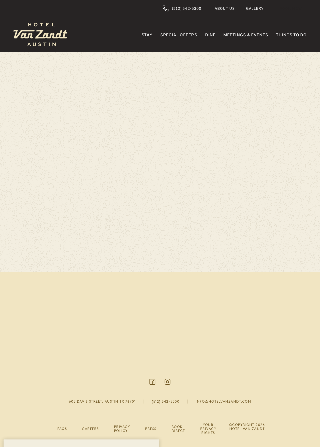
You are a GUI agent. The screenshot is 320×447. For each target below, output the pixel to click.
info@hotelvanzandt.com (223, 402)
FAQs (62, 429)
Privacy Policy (122, 429)
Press (150, 429)
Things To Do (291, 34)
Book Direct (178, 429)
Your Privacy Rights (208, 429)
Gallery (255, 8)
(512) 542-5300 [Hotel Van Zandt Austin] (181, 8)
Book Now (290, 8)
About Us (225, 8)
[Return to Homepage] (40, 34)
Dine (210, 34)
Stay (147, 34)
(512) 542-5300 (165, 402)
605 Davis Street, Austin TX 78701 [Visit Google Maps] (102, 402)
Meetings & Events (245, 34)
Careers (90, 429)
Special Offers (178, 34)
